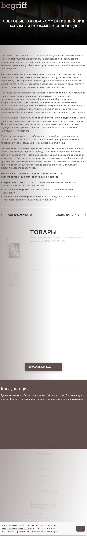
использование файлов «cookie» (17, 528)
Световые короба (10, 55)
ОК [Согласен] (80, 528)
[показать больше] (43, 367)
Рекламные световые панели (29, 139)
